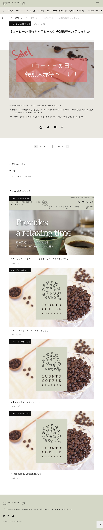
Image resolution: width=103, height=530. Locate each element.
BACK (43, 146)
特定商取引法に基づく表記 (32, 509)
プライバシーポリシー (12, 509)
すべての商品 (8, 10)
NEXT (60, 146)
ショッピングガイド (52, 509)
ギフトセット (81, 10)
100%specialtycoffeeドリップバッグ (52, 10)
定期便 (71, 10)
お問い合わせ (66, 509)
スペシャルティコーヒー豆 (25, 10)
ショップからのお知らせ (20, 24)
